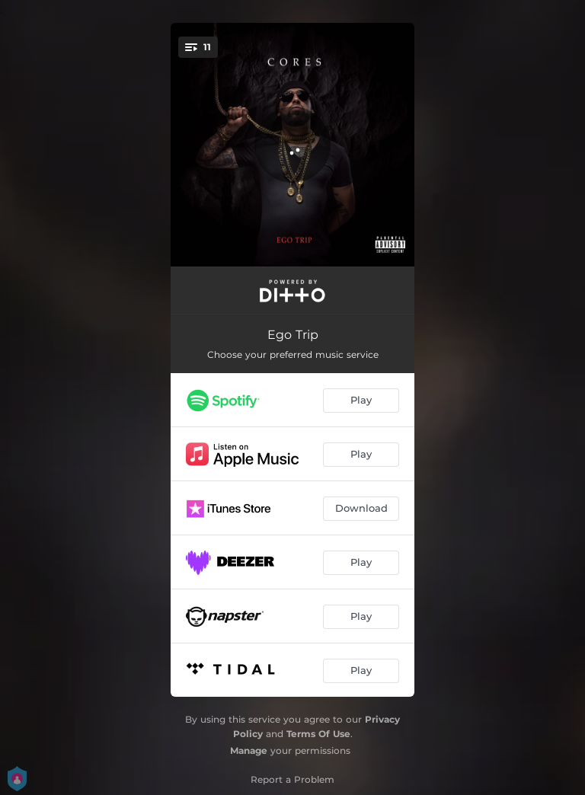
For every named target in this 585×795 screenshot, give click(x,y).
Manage (248, 750)
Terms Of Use (318, 733)
